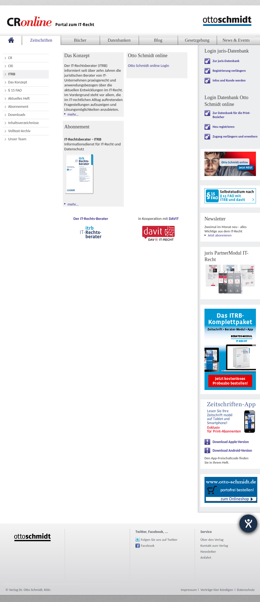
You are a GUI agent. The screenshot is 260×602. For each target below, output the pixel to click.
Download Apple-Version (231, 442)
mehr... (73, 114)
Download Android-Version (232, 450)
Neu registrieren (224, 127)
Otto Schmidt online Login (148, 65)
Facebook (147, 546)
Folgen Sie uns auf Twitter (159, 540)
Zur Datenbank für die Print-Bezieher (231, 115)
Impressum (189, 590)
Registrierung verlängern (229, 71)
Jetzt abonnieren (220, 235)
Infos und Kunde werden (229, 80)
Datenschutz (246, 590)
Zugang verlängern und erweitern (235, 136)
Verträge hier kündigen (216, 590)
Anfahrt (205, 557)
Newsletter (208, 551)
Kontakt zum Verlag (214, 546)
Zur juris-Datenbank (226, 61)
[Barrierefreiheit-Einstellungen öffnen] (248, 523)
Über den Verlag (211, 540)
